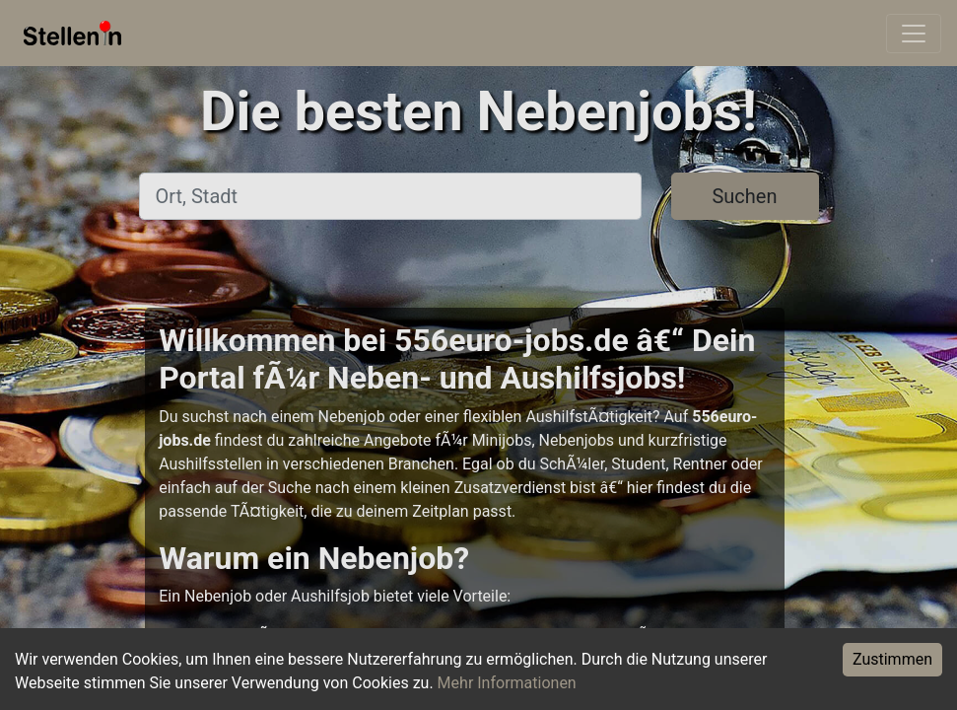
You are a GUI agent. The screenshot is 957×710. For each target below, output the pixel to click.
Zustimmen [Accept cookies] (892, 659)
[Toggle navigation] (913, 33)
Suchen (744, 196)
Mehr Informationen (507, 683)
